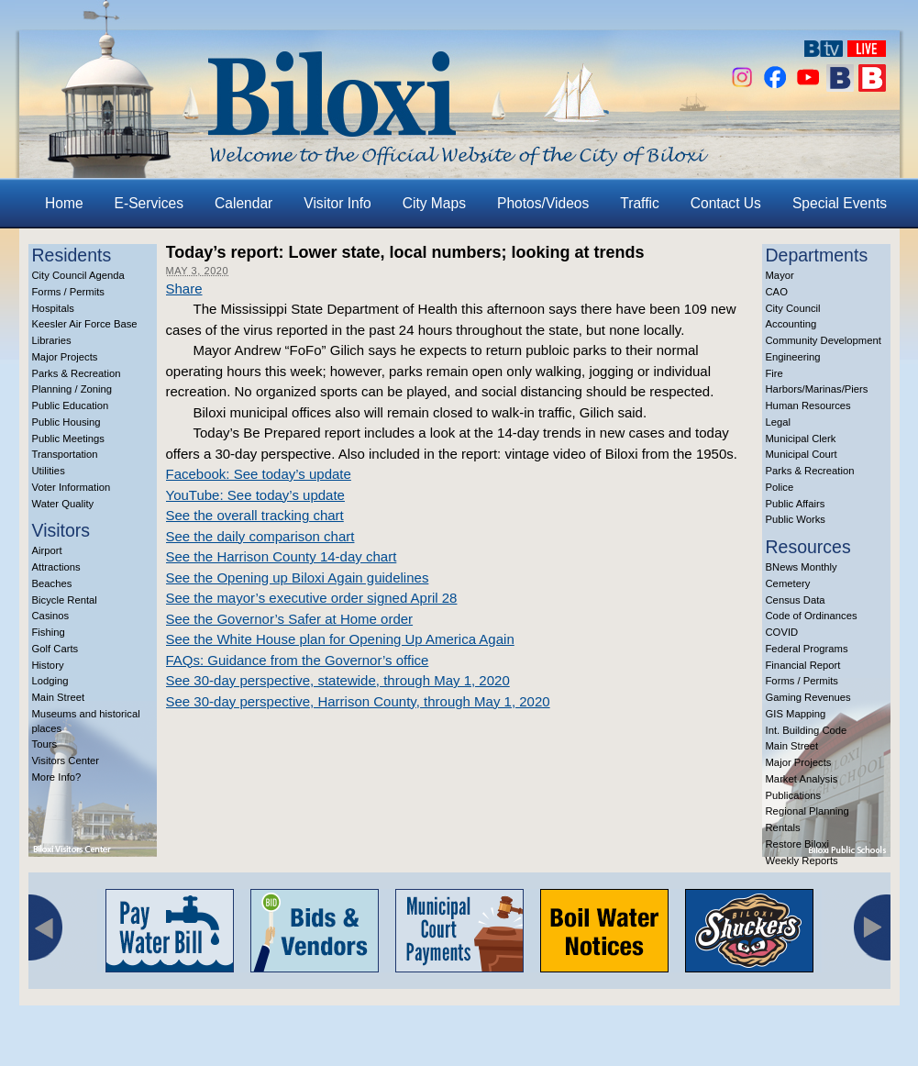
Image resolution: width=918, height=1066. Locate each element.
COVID (782, 632)
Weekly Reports (802, 860)
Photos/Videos (543, 203)
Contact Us (726, 203)
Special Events (839, 203)
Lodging (50, 680)
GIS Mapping (796, 713)
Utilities (48, 470)
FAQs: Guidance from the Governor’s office (297, 660)
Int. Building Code (806, 730)
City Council (793, 308)
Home (64, 203)
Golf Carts (55, 648)
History (48, 665)
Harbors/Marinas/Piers (817, 388)
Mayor (780, 275)
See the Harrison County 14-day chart (281, 556)
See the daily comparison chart (260, 536)
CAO (777, 291)
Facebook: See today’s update (258, 474)
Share (184, 288)
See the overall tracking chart (255, 515)
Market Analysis (802, 778)
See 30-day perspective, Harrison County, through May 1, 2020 (358, 701)
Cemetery (788, 583)
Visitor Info (337, 203)
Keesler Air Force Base (85, 323)
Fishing (48, 632)
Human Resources (808, 405)
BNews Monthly (801, 566)
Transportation (65, 454)
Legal (778, 422)
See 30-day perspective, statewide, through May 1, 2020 (338, 680)
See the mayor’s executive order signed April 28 (312, 597)
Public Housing (66, 422)
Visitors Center (66, 760)
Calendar (243, 203)
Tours (45, 744)
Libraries (52, 340)
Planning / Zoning (72, 388)
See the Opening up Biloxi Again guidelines (297, 577)
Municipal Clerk (801, 438)
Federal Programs (807, 648)
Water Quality (63, 503)
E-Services (149, 203)
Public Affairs (795, 503)
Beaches (52, 583)
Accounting (791, 323)
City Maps (434, 203)
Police (780, 487)
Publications (794, 795)
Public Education (70, 405)
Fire (774, 373)
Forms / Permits (68, 291)
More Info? (57, 777)
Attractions (56, 566)
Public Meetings (68, 438)
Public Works (795, 519)
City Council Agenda (78, 275)
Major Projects (65, 356)
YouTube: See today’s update (255, 495)
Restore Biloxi (797, 843)
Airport (47, 550)
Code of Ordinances (811, 615)
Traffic (639, 203)
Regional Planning (807, 810)
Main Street (58, 697)
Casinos (51, 615)
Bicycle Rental (64, 599)
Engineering (793, 356)
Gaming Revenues (808, 697)
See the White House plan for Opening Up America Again (340, 639)
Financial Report (803, 665)
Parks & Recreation (76, 373)
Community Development (823, 340)
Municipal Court (801, 454)
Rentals (783, 827)
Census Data (795, 599)
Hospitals (53, 308)
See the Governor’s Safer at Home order (290, 619)
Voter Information (71, 487)
